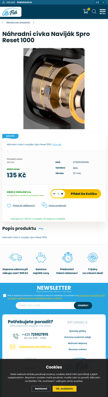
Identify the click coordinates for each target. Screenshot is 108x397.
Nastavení (41, 388)
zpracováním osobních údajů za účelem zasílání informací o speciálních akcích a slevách (56, 297)
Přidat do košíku (84, 194)
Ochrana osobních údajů (77, 337)
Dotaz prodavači (54, 205)
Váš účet (10, 2)
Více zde (56, 144)
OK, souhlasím (64, 388)
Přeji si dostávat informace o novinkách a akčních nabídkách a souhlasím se (56, 297)
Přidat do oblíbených (21, 206)
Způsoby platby (77, 331)
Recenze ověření (77, 349)
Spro (75, 167)
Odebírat (83, 305)
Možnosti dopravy (77, 343)
